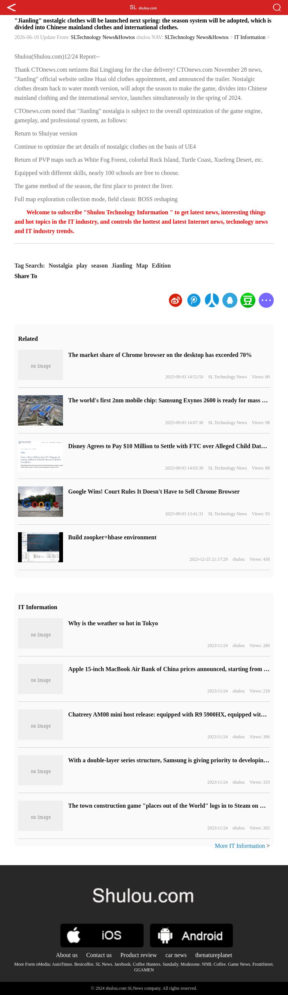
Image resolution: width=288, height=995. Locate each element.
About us (67, 955)
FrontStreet (262, 964)
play (81, 265)
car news (175, 955)
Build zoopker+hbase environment (112, 537)
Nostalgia (61, 265)
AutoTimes (62, 964)
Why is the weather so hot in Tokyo (113, 623)
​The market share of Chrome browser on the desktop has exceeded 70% (160, 355)
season (99, 265)
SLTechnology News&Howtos (103, 37)
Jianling (122, 265)
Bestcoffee (83, 964)
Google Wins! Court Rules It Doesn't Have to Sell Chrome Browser (154, 491)
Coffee (220, 964)
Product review (138, 955)
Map (142, 265)
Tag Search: (29, 265)
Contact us (99, 955)
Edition (161, 265)
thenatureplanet (213, 955)
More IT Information (240, 846)
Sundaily (170, 964)
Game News (239, 964)
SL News (104, 964)
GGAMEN (144, 969)
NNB (206, 964)
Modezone (190, 964)
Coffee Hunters (146, 964)
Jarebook (122, 964)
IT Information (250, 37)
